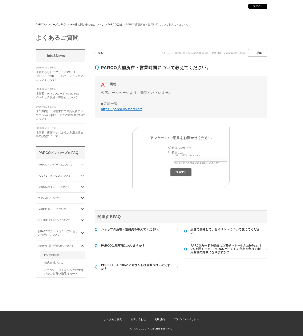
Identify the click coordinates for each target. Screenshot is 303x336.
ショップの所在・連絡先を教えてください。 (131, 229)
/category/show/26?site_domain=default (82, 198)
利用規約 (159, 319)
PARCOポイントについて (53, 186)
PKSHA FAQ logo (280, 329)
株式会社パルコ (54, 262)
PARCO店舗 (115, 24)
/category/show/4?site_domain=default (82, 175)
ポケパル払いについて (51, 198)
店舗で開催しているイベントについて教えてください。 (225, 231)
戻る (100, 52)
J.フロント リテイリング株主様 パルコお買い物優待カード (64, 272)
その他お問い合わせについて (87, 24)
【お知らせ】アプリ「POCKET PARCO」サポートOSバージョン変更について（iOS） (59, 76)
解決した (177, 152)
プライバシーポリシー (186, 319)
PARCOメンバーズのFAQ (51, 24)
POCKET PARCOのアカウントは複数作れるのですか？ (135, 266)
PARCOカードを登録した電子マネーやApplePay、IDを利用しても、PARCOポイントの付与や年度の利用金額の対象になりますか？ (225, 249)
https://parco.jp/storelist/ (121, 109)
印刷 (260, 52)
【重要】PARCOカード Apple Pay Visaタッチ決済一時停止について (57, 95)
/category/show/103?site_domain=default (82, 164)
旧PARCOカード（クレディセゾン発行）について (57, 233)
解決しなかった (181, 147)
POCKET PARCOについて (54, 175)
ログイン (257, 6)
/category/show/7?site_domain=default (82, 233)
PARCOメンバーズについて (54, 164)
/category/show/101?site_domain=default (82, 209)
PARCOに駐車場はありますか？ (123, 245)
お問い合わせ (138, 319)
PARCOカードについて (52, 209)
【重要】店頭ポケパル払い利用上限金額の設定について (59, 134)
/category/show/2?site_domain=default (82, 187)
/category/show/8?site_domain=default (82, 246)
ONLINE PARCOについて (53, 220)
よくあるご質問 (113, 319)
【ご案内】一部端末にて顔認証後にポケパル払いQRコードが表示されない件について (60, 115)
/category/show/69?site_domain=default (82, 220)
